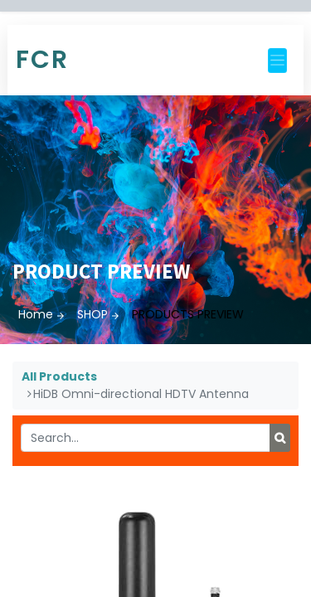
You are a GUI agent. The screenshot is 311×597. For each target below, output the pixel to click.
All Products (59, 376)
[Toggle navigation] (277, 60)
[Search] (280, 438)
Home (35, 314)
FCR (42, 59)
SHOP (92, 314)
